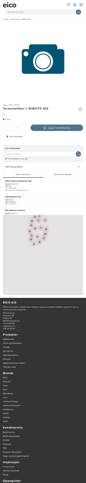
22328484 (12, 188)
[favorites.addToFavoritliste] (80, 109)
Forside (5, 19)
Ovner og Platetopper (12, 343)
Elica (5, 389)
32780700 (12, 204)
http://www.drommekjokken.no (16, 190)
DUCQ (6, 413)
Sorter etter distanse (63, 174)
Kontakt (6, 440)
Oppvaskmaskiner (10, 355)
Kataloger (7, 444)
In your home (8, 466)
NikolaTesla (8, 393)
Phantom (7, 381)
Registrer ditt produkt (12, 452)
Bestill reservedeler (11, 436)
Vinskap (6, 347)
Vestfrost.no (8, 409)
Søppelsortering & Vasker (14, 363)
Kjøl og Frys (8, 351)
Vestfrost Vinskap (10, 401)
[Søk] (78, 12)
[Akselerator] (34, 4)
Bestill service (9, 432)
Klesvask (7, 359)
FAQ (5, 448)
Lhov (5, 397)
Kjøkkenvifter (9, 339)
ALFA (5, 421)
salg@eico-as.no (9, 326)
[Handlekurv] (74, 4)
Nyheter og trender (11, 470)
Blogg (5, 474)
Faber (5, 385)
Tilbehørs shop (9, 367)
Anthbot (6, 417)
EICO (5, 377)
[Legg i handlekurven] (57, 128)
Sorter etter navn (23, 174)
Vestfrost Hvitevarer (11, 405)
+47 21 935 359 (9, 323)
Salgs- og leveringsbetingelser (16, 456)
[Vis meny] (81, 4)
